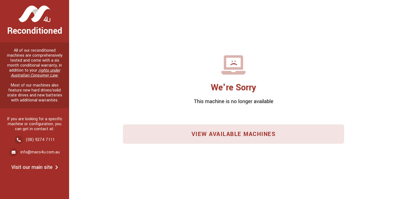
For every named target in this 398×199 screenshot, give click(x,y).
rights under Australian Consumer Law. (35, 72)
